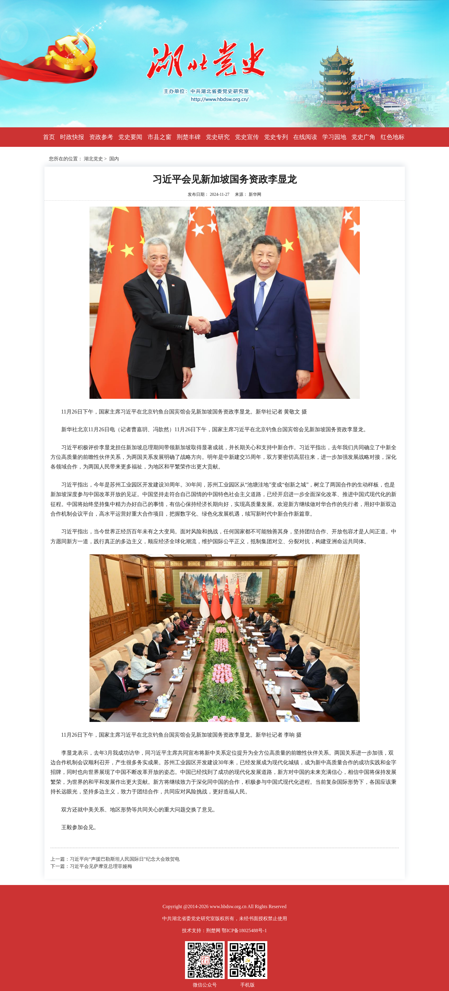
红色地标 (393, 137)
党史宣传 (247, 137)
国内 (114, 158)
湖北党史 (93, 158)
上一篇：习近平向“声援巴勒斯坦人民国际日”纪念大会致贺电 (115, 859)
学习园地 (334, 137)
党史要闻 (130, 137)
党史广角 (363, 137)
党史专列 (276, 137)
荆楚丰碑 (189, 137)
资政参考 (101, 137)
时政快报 (72, 137)
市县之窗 (159, 137)
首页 (49, 137)
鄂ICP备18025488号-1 (244, 930)
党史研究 (218, 137)
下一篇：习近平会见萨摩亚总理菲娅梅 (91, 866)
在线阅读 (305, 137)
